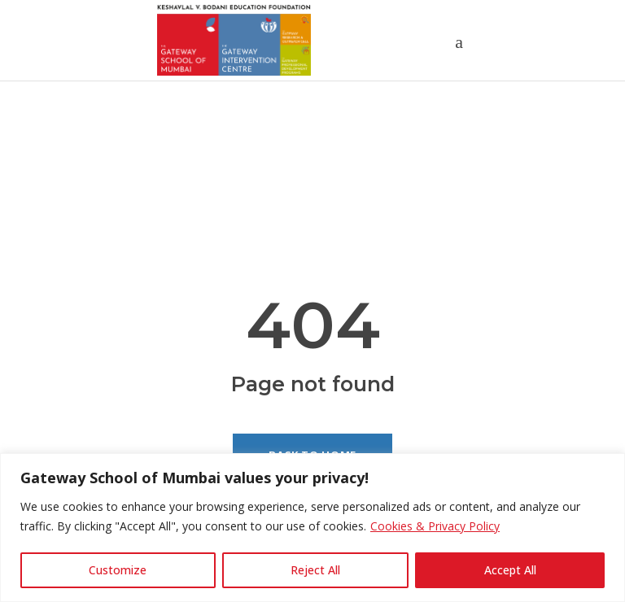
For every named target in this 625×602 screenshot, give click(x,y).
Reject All (315, 570)
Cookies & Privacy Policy (435, 526)
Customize (117, 570)
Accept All (510, 570)
